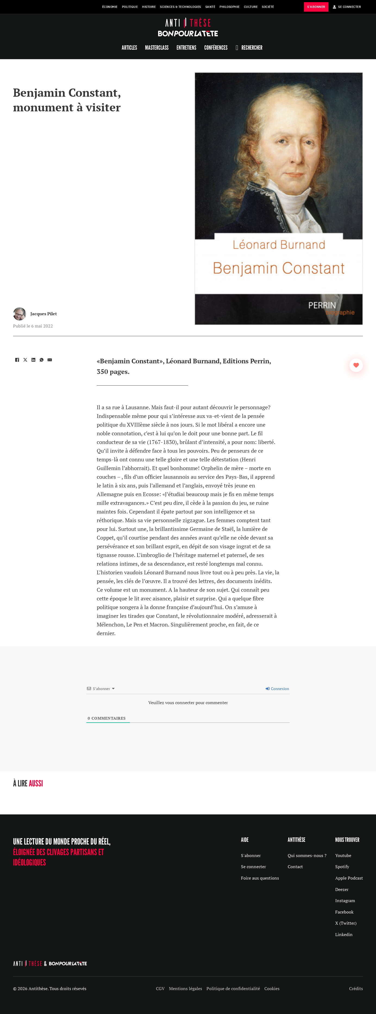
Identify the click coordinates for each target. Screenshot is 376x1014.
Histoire (149, 7)
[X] (25, 360)
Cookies (272, 988)
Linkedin (344, 934)
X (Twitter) (345, 923)
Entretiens (186, 47)
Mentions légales (185, 988)
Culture (251, 7)
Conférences (215, 47)
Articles (129, 47)
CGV (160, 988)
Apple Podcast (349, 878)
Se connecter (253, 867)
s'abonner (316, 7)
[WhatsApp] (41, 360)
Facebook (344, 912)
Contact (295, 867)
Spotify (342, 867)
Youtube (343, 855)
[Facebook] (17, 360)
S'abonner (251, 855)
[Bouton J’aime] (356, 365)
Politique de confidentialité (233, 988)
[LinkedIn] (33, 360)
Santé (210, 7)
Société (268, 7)
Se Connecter (347, 7)
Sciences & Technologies (180, 7)
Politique (130, 7)
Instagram (345, 900)
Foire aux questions (260, 878)
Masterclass (156, 47)
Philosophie (230, 7)
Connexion (277, 688)
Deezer (342, 889)
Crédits (356, 988)
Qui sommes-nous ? (307, 855)
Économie (110, 7)
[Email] (50, 360)
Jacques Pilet (43, 314)
